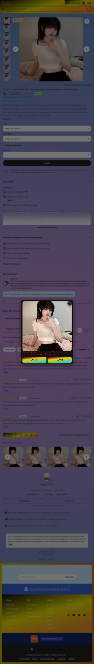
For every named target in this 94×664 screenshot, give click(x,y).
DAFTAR (34, 359)
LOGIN (59, 359)
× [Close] (69, 303)
